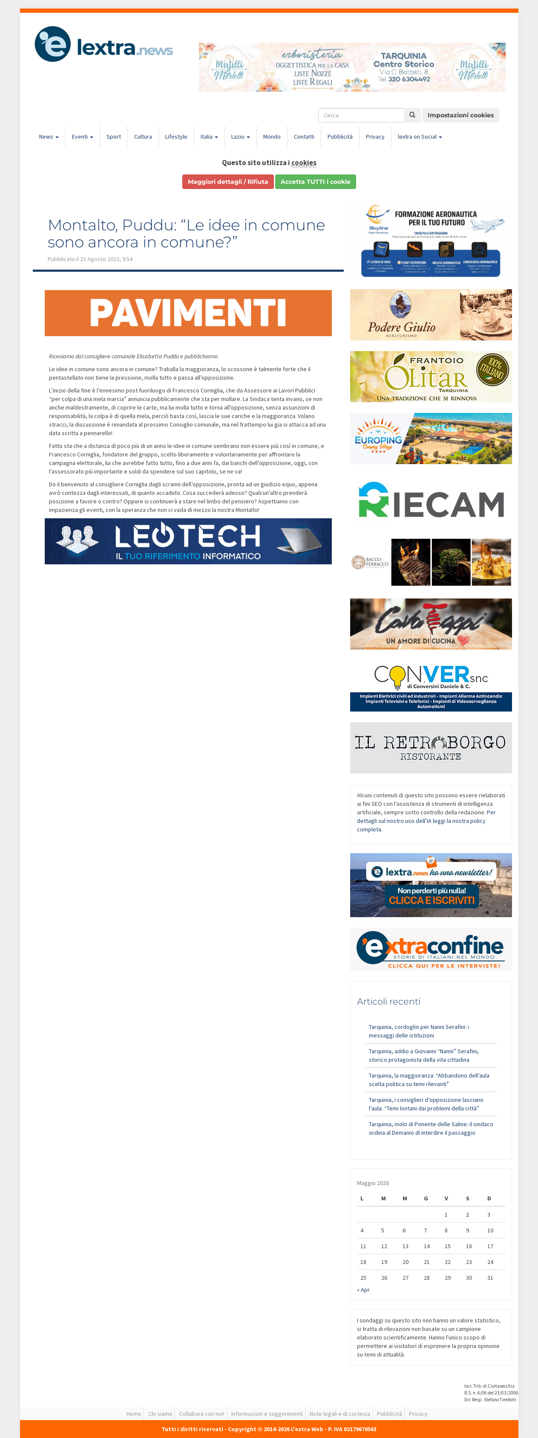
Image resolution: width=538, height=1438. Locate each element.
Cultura (143, 136)
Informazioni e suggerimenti (267, 1414)
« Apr (363, 1289)
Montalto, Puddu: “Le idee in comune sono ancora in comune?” (186, 233)
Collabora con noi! (201, 1414)
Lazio (240, 136)
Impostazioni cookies (461, 115)
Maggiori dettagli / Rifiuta (228, 182)
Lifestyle (176, 136)
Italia (209, 136)
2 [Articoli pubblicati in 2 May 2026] (467, 1214)
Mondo (272, 136)
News (49, 136)
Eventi (82, 136)
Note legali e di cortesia (340, 1414)
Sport (113, 136)
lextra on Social (420, 136)
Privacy (375, 136)
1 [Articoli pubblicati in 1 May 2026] (446, 1214)
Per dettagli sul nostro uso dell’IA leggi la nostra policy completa (426, 820)
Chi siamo (160, 1414)
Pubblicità (340, 136)
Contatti (304, 136)
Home (134, 1414)
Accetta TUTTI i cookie (316, 182)
